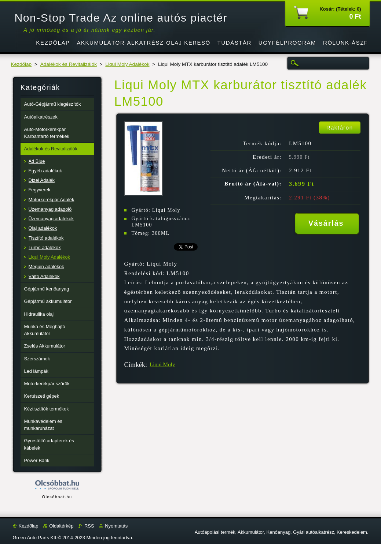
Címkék (134, 364)
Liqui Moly (162, 364)
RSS (89, 526)
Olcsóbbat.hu (57, 497)
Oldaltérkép (61, 526)
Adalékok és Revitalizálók (68, 64)
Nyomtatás (116, 526)
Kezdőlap (21, 64)
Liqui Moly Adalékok (127, 64)
